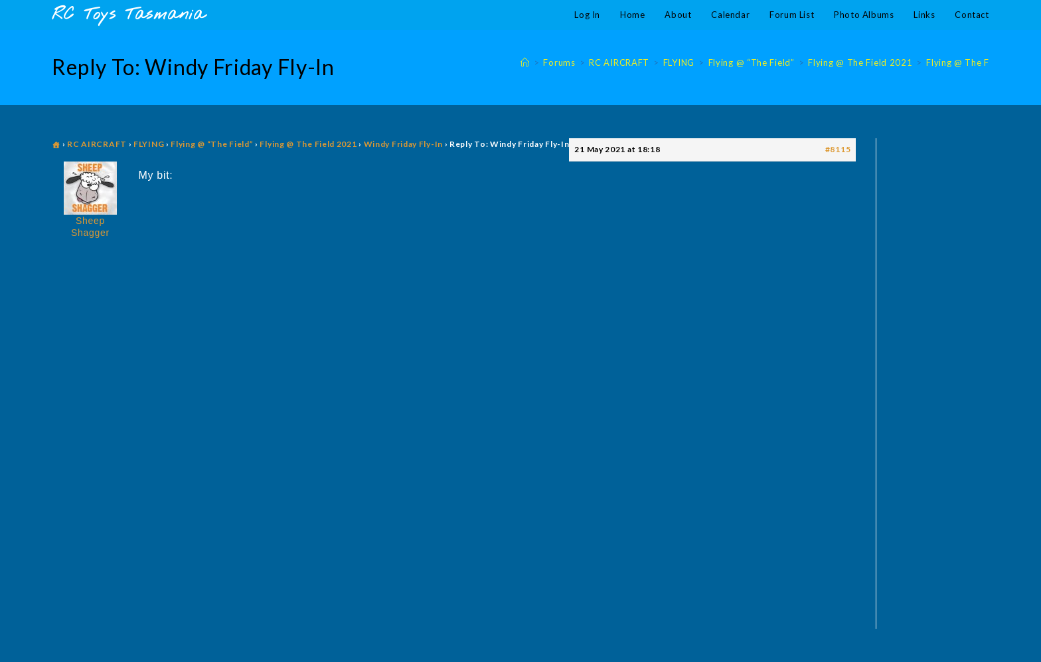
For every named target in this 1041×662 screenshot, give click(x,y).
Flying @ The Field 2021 (978, 62)
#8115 (838, 149)
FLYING (148, 144)
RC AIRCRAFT (97, 144)
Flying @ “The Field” (212, 144)
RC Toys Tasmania (128, 15)
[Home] (525, 62)
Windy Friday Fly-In (403, 144)
